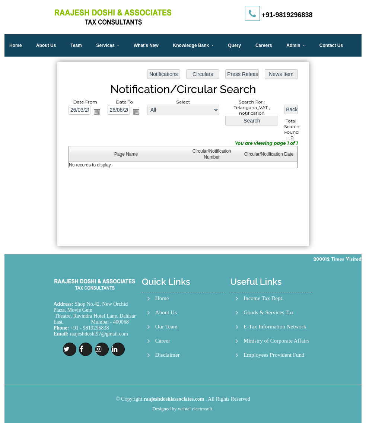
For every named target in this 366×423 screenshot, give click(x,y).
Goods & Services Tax (269, 312)
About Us (46, 45)
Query (234, 45)
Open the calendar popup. (97, 112)
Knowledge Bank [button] (191, 45)
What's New (146, 45)
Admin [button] (294, 45)
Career (162, 341)
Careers (263, 45)
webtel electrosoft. (196, 408)
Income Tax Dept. (263, 298)
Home (15, 45)
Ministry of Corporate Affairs (276, 341)
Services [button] (106, 45)
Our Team (166, 327)
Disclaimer (167, 355)
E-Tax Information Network (275, 327)
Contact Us (331, 45)
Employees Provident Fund (274, 355)
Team (76, 45)
